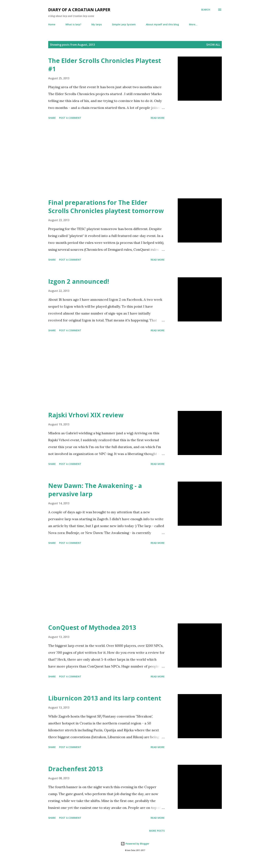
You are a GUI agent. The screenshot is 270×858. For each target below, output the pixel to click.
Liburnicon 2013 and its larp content (104, 698)
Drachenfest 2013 (75, 769)
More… (193, 24)
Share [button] (52, 117)
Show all (213, 45)
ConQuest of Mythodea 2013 (92, 627)
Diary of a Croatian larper (79, 9)
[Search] (205, 10)
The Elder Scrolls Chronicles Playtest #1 (104, 64)
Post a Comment (70, 117)
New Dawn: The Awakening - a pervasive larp (95, 489)
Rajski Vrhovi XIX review (85, 415)
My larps (96, 24)
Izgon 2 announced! (78, 281)
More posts (157, 830)
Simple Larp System (124, 24)
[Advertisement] (106, 159)
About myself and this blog (162, 24)
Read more (158, 117)
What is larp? (73, 24)
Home (51, 24)
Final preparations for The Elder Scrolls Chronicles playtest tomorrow (106, 206)
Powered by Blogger (135, 843)
